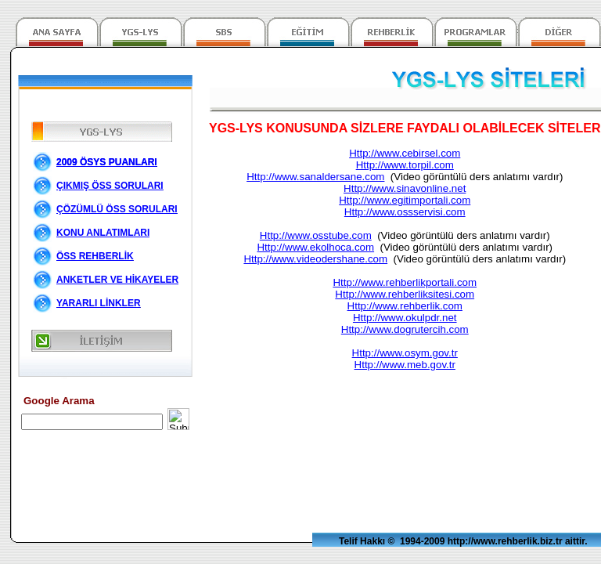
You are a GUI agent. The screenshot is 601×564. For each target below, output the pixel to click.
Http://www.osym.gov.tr (405, 353)
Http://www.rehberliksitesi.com (404, 294)
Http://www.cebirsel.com (404, 153)
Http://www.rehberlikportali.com (405, 282)
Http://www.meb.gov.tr (404, 365)
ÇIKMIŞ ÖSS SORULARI (110, 185)
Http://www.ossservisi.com (405, 212)
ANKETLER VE (117, 279)
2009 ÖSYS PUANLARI (106, 162)
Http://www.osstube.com (316, 235)
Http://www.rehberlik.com (404, 306)
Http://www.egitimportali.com (404, 200)
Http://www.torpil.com (405, 165)
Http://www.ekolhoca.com (315, 247)
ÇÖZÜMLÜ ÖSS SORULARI (117, 209)
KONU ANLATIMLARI (102, 232)
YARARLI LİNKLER (98, 303)
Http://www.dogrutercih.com (405, 329)
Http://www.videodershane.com (315, 259)
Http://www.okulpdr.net (405, 318)
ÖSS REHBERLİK (95, 256)
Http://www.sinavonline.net (405, 188)
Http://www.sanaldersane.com (315, 177)
